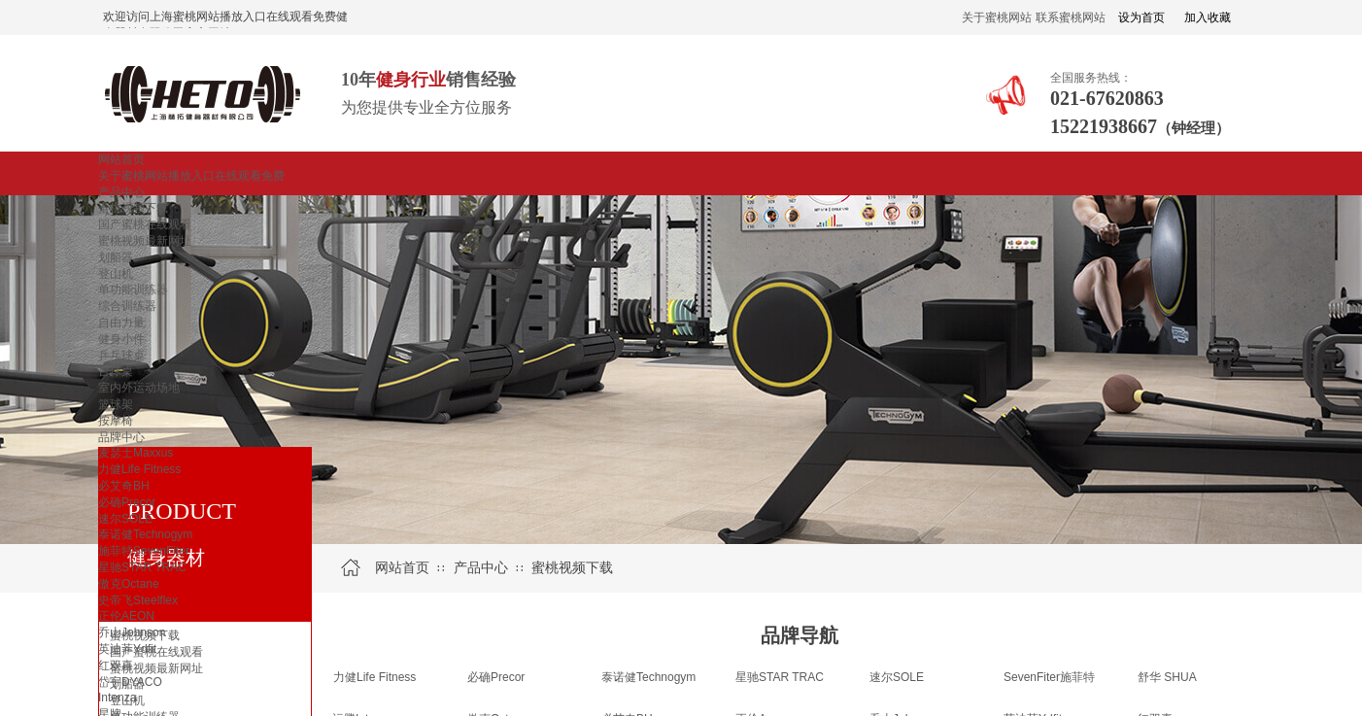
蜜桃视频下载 (133, 208)
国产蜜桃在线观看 (144, 224)
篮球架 (115, 404)
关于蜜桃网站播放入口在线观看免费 (191, 176)
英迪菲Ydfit (127, 649)
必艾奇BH (124, 486)
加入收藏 (1207, 17)
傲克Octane (128, 584)
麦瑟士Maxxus (135, 453)
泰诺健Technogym (145, 534)
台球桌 (115, 371)
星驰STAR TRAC (142, 567)
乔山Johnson (131, 632)
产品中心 (121, 192)
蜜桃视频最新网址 (144, 241)
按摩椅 (115, 420)
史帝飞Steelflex (138, 600)
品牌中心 (121, 437)
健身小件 (121, 339)
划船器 (115, 257)
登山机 (115, 274)
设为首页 (1141, 17)
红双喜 (115, 665)
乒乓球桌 (121, 355)
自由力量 (121, 322)
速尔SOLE (125, 519)
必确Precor (126, 502)
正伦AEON (126, 616)
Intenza (117, 697)
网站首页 (121, 159)
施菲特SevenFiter (143, 551)
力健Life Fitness (139, 469)
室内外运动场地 (139, 387)
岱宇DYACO (130, 682)
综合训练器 (127, 306)
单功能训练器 (133, 289)
